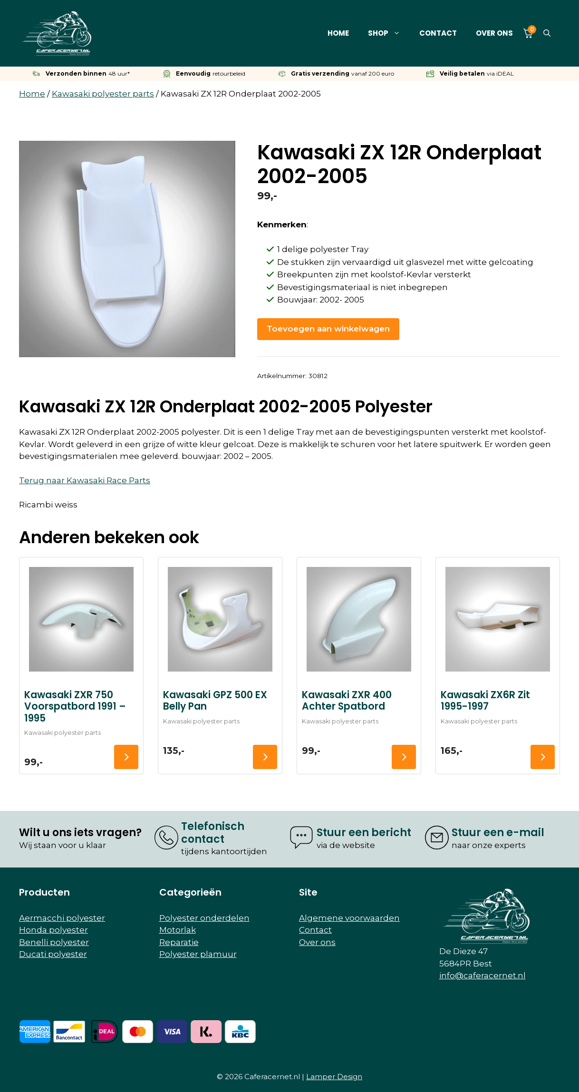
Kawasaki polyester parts (103, 93)
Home (338, 33)
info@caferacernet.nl (482, 975)
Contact (438, 33)
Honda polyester (53, 930)
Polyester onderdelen (204, 918)
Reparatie (179, 942)
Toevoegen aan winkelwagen (328, 328)
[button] (547, 33)
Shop (389, 33)
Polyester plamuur (198, 954)
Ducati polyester (53, 954)
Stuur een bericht (364, 832)
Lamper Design (334, 1076)
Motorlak (177, 930)
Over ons (494, 33)
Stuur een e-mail (498, 832)
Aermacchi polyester (62, 918)
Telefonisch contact (212, 832)
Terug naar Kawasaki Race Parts (84, 480)
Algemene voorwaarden (349, 918)
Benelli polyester (54, 942)
